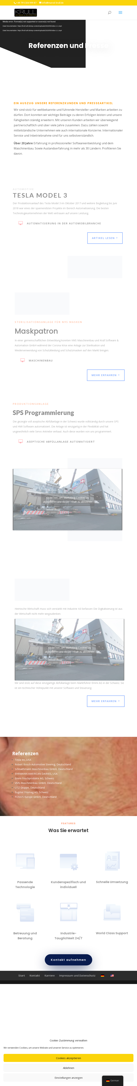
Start (21, 981)
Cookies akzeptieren (68, 1058)
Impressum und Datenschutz (77, 981)
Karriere (50, 981)
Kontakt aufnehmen (68, 966)
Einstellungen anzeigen (69, 1077)
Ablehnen (68, 1068)
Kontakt (35, 981)
